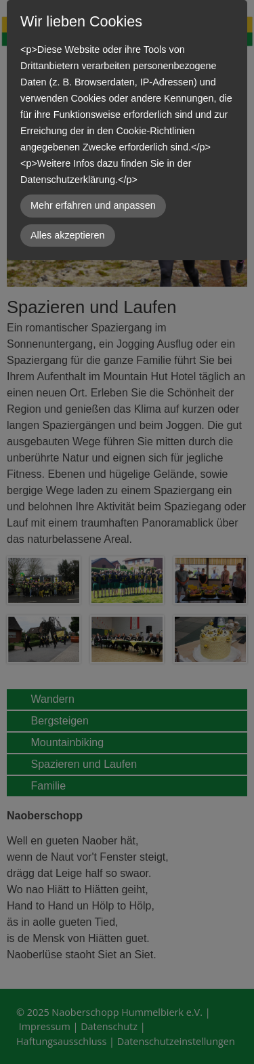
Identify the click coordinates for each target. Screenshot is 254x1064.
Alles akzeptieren (67, 235)
